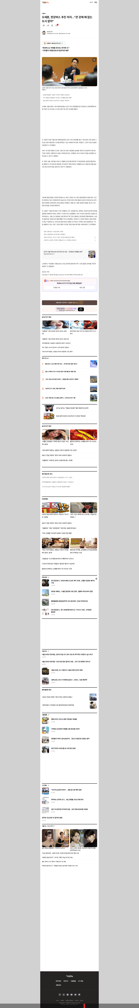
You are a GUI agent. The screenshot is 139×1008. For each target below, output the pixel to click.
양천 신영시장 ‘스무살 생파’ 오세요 (53, 232)
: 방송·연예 (48, 826)
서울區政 (44, 715)
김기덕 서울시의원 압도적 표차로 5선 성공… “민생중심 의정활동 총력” (63, 252)
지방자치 (44, 651)
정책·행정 (44, 577)
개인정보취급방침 (69, 1000)
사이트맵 (76, 1000)
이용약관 (62, 1000)
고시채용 (44, 785)
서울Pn (44, 13)
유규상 (48, 31)
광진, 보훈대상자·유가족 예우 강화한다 (54, 234)
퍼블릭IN (58, 985)
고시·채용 (80, 981)
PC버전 (81, 1000)
